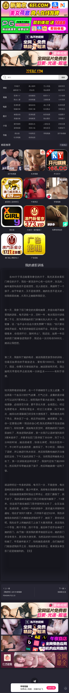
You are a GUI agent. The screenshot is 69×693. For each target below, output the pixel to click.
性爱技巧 (61, 128)
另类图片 (61, 118)
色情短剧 (32, 137)
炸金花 (31, 90)
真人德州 (32, 86)
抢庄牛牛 (61, 90)
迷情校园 (17, 128)
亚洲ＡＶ (17, 95)
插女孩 (17, 133)
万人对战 (46, 86)
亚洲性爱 (17, 105)
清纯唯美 (32, 118)
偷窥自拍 (17, 114)
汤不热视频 (61, 133)
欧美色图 (46, 114)
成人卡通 (46, 105)
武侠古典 (61, 124)
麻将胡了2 (17, 90)
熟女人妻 (17, 99)
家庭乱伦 (32, 124)
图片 (5, 116)
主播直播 (46, 99)
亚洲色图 (32, 114)
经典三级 (32, 109)
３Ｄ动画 (61, 95)
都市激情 (17, 124)
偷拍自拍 (32, 105)
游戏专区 (61, 86)
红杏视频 (17, 137)
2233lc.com (34, 71)
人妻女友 (46, 124)
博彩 (5, 87)
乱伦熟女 (46, 109)
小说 (5, 125)
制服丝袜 (17, 109)
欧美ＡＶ (46, 95)
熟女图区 (46, 118)
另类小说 (32, 128)
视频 (5, 97)
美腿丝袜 (17, 118)
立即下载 (51, 688)
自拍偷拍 (32, 95)
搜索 (63, 77)
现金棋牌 (46, 90)
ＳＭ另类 (61, 99)
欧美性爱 (61, 105)
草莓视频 (46, 133)
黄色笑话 (46, 128)
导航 (5, 135)
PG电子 (17, 86)
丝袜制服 (32, 99)
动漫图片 (61, 114)
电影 (5, 106)
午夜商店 (32, 133)
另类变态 (61, 109)
